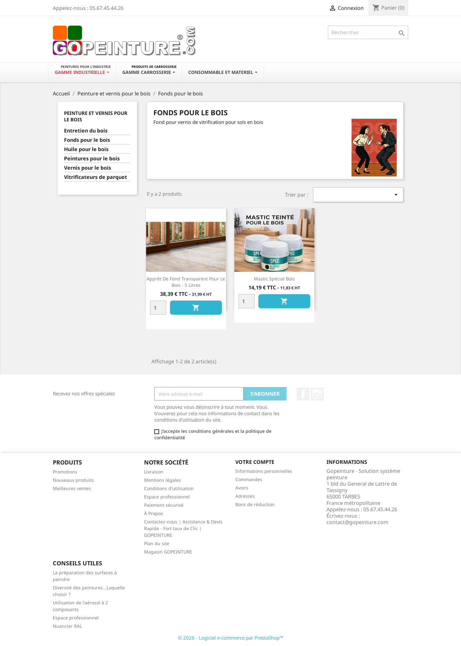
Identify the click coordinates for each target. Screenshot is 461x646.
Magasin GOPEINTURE (168, 552)
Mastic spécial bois (274, 279)
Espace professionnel (167, 497)
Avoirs (241, 488)
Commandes (248, 479)
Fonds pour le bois (87, 140)
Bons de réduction (255, 504)
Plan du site (156, 543)
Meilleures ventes (72, 488)
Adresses (245, 496)
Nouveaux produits (73, 480)
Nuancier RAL (67, 626)
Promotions (65, 472)
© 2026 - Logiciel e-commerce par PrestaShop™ (230, 637)
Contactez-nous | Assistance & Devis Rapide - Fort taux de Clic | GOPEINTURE (183, 528)
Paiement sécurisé (163, 505)
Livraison (153, 472)
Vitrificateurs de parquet (95, 177)
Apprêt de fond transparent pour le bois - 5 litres (186, 282)
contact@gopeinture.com (357, 522)
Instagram (317, 394)
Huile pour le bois (86, 149)
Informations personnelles (263, 471)
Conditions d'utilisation (169, 488)
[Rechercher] (368, 32)
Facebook (303, 394)
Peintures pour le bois (92, 158)
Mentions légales (162, 480)
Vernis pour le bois (87, 168)
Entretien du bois (86, 130)
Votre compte (254, 461)
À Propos (153, 513)
